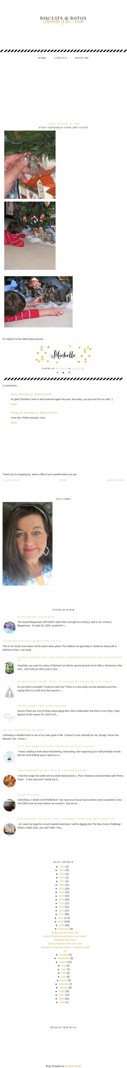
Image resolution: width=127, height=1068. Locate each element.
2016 (61, 899)
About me (82, 57)
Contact (60, 57)
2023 (62, 874)
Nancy (14, 394)
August (63, 962)
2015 (61, 903)
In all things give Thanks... (24, 729)
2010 (61, 921)
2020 (61, 884)
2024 (61, 870)
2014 (61, 907)
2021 (62, 881)
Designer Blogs (73, 1066)
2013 (61, 910)
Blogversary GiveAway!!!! (35, 616)
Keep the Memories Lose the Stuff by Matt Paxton (55, 746)
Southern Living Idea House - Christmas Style (65, 947)
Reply (14, 404)
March (63, 980)
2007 (61, 995)
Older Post (11, 480)
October (63, 954)
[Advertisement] (63, 88)
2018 (61, 892)
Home (42, 57)
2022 (62, 877)
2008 (61, 991)
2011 (61, 918)
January (63, 987)
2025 (62, 866)
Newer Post (115, 480)
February (64, 984)
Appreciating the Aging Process (41, 705)
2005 (62, 1002)
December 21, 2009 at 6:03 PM (40, 412)
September (63, 958)
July (64, 965)
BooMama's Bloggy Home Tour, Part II (32, 640)
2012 (61, 914)
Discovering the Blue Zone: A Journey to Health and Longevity (66, 818)
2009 (61, 925)
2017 (61, 896)
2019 (61, 888)
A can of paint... (29, 794)
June (63, 969)
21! (65, 951)
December (63, 929)
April (63, 976)
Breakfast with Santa (65, 940)
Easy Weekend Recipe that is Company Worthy (52, 770)
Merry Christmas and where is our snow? (65, 936)
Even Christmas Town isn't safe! (65, 943)
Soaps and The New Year (65, 932)
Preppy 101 (17, 412)
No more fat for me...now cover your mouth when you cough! (64, 681)
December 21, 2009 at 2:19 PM (35, 394)
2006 (61, 998)
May (63, 973)
